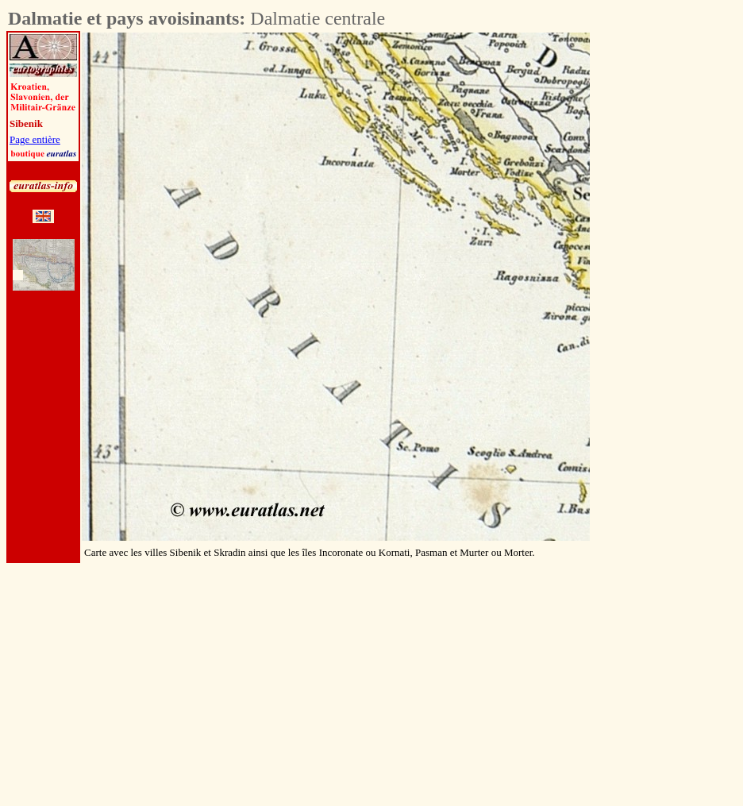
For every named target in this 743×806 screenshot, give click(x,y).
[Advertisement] (677, 271)
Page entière (35, 139)
